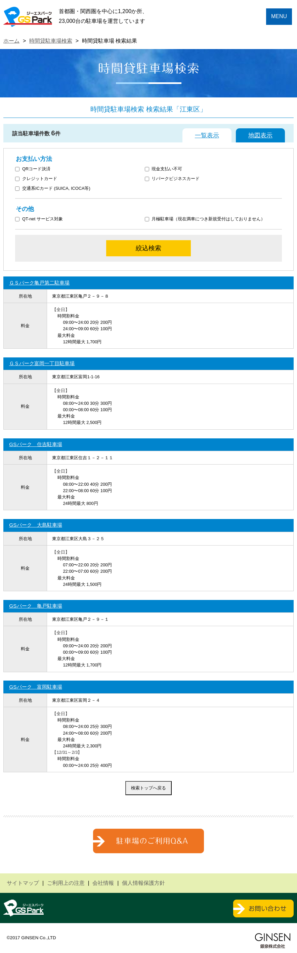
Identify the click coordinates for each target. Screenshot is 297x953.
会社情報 (103, 883)
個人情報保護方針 (143, 883)
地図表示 (260, 135)
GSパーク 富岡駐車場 (35, 687)
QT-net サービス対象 (43, 219)
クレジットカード (36, 179)
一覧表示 (207, 135)
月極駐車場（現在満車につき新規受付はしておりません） (205, 219)
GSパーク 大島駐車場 (35, 525)
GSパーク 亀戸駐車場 (35, 606)
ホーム (11, 41)
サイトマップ (23, 883)
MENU (279, 16)
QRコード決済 (32, 169)
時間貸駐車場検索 (50, 41)
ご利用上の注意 (66, 883)
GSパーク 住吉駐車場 (35, 444)
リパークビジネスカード (172, 179)
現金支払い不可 (163, 169)
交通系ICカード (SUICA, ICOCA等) (52, 188)
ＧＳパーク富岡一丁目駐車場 (42, 363)
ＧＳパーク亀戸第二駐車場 (39, 283)
